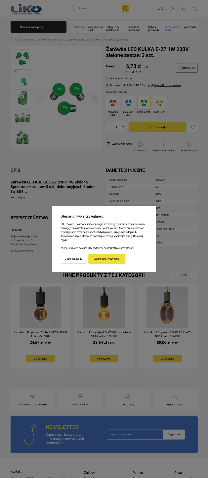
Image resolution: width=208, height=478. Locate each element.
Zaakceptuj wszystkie (106, 258)
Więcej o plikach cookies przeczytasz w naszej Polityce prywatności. (97, 247)
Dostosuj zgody (73, 258)
